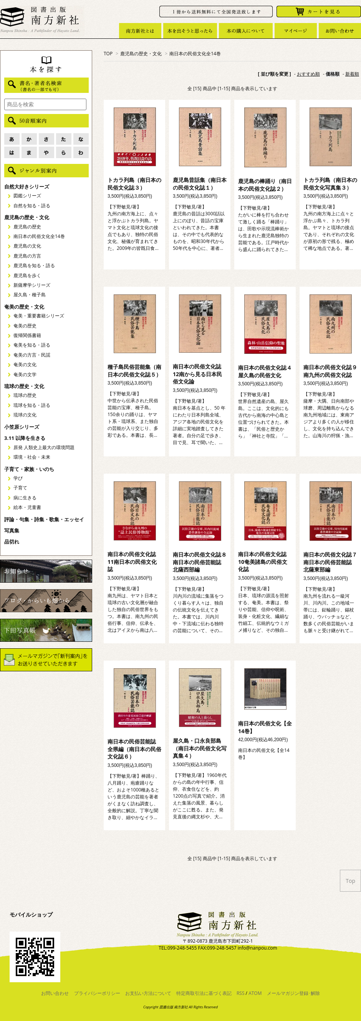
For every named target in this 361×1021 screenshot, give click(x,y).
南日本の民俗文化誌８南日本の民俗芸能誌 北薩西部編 (200, 562)
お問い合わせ (55, 993)
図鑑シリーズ (27, 195)
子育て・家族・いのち (29, 469)
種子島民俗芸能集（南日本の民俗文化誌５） (134, 370)
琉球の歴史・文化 (24, 386)
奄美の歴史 (24, 325)
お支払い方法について (148, 993)
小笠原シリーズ (21, 426)
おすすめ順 (308, 74)
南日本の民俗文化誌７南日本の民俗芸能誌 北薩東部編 (330, 562)
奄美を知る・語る (31, 345)
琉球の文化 (24, 414)
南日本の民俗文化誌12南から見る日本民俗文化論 (197, 374)
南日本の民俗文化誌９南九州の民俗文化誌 (330, 370)
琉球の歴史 (24, 395)
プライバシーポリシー (97, 993)
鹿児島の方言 (27, 256)
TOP (108, 53)
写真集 (11, 530)
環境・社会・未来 (31, 457)
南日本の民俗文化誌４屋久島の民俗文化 (265, 371)
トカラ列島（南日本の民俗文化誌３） (134, 183)
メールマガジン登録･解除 (293, 993)
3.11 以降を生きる (24, 438)
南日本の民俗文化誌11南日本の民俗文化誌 (132, 561)
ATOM (255, 993)
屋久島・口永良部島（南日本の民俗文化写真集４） (200, 748)
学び (18, 478)
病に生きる (24, 497)
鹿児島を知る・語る (34, 265)
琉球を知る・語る (31, 405)
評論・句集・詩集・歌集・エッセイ (44, 519)
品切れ (11, 541)
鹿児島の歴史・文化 (141, 53)
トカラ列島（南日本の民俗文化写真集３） (330, 183)
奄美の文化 (24, 364)
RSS (241, 993)
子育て (20, 487)
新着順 (352, 74)
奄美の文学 (24, 374)
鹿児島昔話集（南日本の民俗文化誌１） (200, 183)
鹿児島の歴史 (27, 226)
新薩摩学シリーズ (31, 285)
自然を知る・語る (31, 205)
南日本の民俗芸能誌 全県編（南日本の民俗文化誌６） (134, 749)
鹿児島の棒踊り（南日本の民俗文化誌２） (265, 184)
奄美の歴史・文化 (24, 306)
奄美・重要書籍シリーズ (38, 315)
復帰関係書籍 (27, 335)
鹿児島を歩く (27, 275)
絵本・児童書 (27, 507)
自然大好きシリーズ (26, 186)
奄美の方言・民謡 (31, 355)
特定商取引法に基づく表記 (204, 993)
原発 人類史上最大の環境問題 (44, 447)
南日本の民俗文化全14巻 (195, 53)
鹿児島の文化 (27, 246)
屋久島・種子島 (29, 294)
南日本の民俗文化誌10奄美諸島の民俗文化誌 (262, 561)
